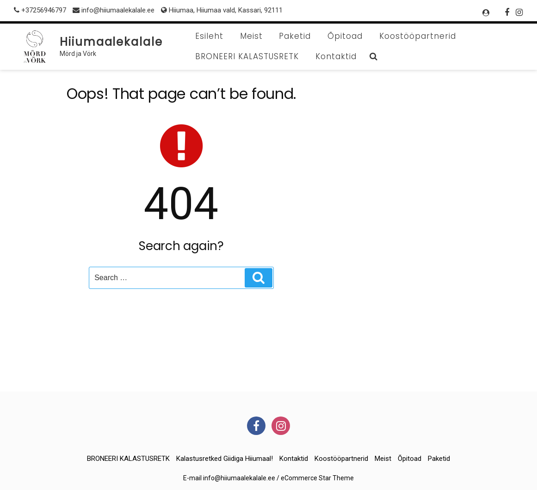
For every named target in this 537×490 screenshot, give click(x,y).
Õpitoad (345, 36)
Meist (251, 36)
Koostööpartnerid (417, 36)
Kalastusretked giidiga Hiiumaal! (224, 458)
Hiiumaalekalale (111, 41)
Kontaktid (336, 56)
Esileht (209, 36)
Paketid (295, 36)
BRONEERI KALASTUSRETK (247, 56)
